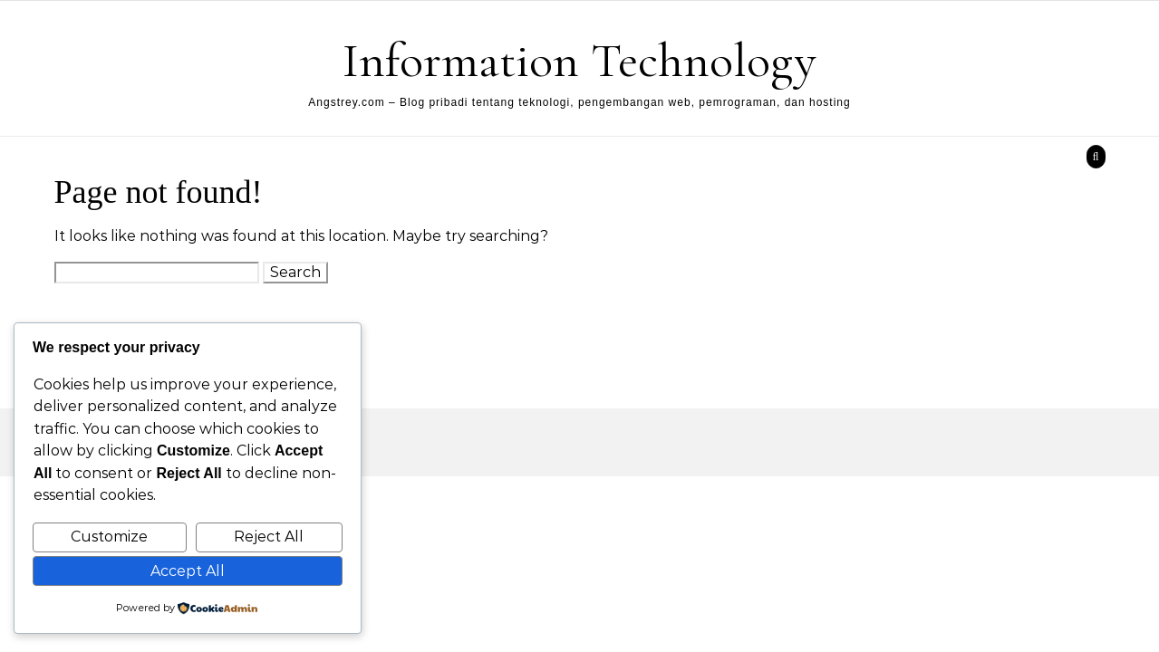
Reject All (269, 536)
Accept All (187, 571)
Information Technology (579, 60)
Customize (109, 536)
